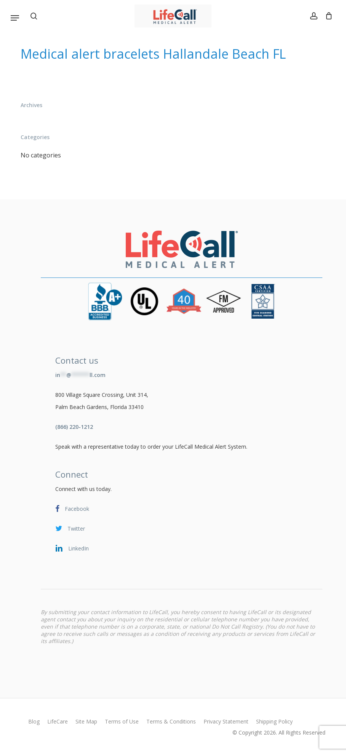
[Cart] (326, 16)
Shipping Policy (274, 721)
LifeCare (57, 721)
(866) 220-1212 (74, 426)
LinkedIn (72, 548)
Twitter (70, 528)
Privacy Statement (225, 721)
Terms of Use (122, 721)
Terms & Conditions (171, 721)
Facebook (72, 508)
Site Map (86, 721)
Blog (34, 721)
